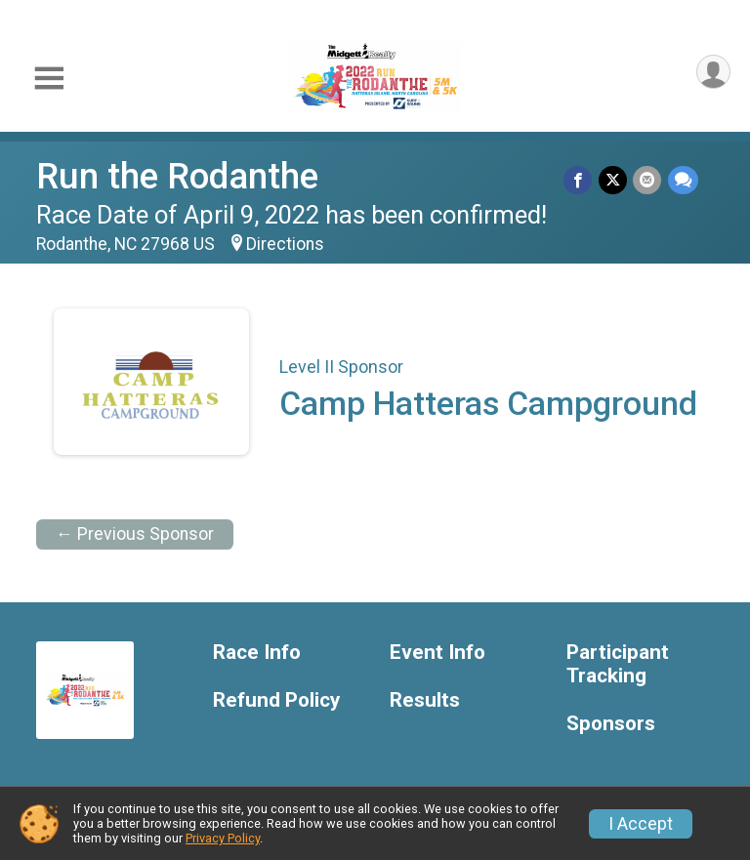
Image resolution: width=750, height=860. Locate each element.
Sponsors (610, 724)
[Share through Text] (683, 180)
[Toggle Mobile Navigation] (48, 79)
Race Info (257, 652)
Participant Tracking (617, 664)
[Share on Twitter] (614, 180)
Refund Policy (276, 700)
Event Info (437, 652)
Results (425, 700)
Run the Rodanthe (177, 176)
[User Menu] (712, 73)
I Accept (640, 824)
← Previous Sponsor (135, 534)
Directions (285, 244)
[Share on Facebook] (579, 180)
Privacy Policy (223, 838)
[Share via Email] (648, 180)
